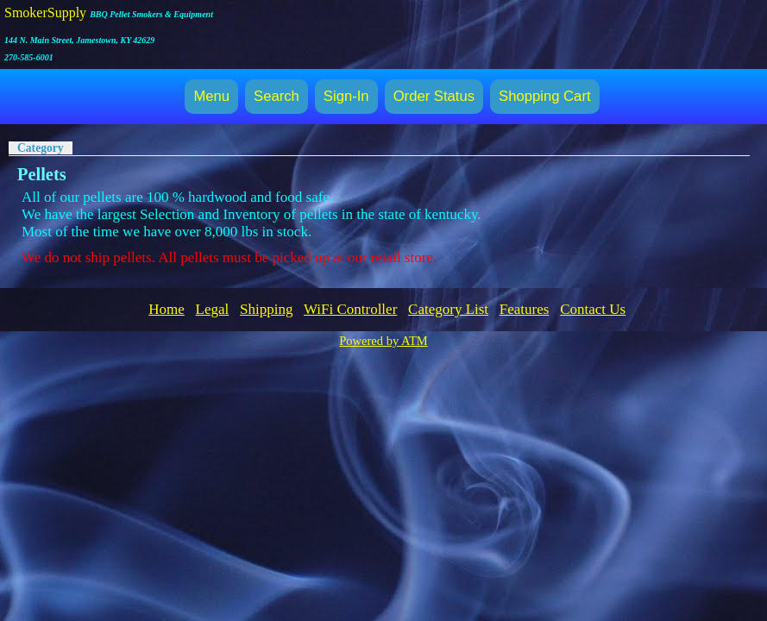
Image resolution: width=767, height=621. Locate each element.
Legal (212, 309)
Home (166, 309)
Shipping (266, 309)
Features (525, 309)
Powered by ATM (383, 341)
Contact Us (593, 309)
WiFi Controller (350, 309)
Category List (448, 309)
